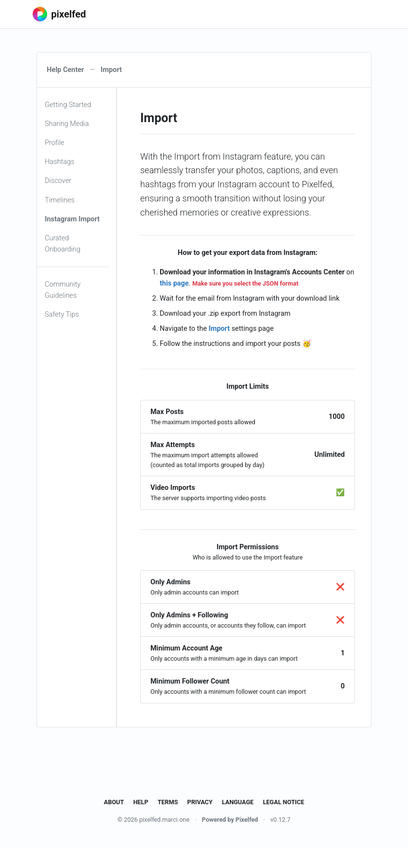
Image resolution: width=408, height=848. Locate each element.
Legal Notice (283, 802)
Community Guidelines (62, 290)
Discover (58, 181)
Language (238, 802)
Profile (54, 143)
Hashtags (59, 162)
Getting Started (68, 105)
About (114, 802)
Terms (168, 802)
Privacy (200, 802)
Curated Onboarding (62, 243)
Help (140, 802)
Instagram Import (72, 219)
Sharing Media (67, 124)
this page (174, 283)
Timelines (59, 200)
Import (218, 329)
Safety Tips (62, 314)
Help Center (65, 70)
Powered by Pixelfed (230, 819)
